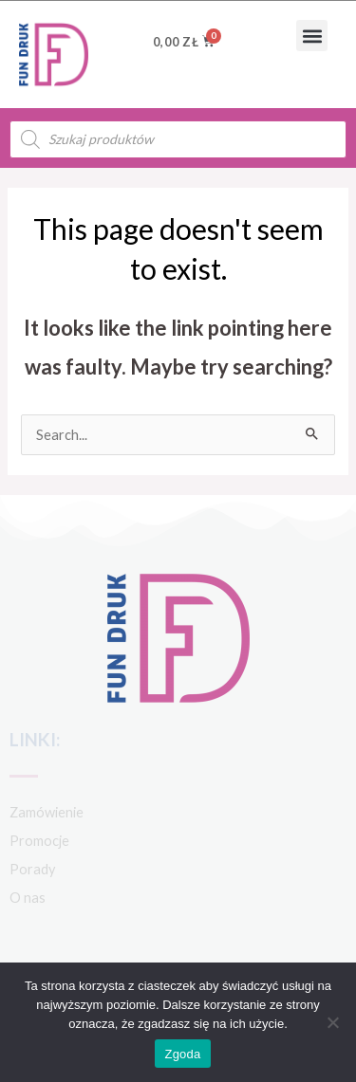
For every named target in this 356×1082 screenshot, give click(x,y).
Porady (32, 869)
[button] (312, 35)
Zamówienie (46, 812)
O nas (27, 897)
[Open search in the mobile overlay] (178, 139)
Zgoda (182, 1054)
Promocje (39, 841)
